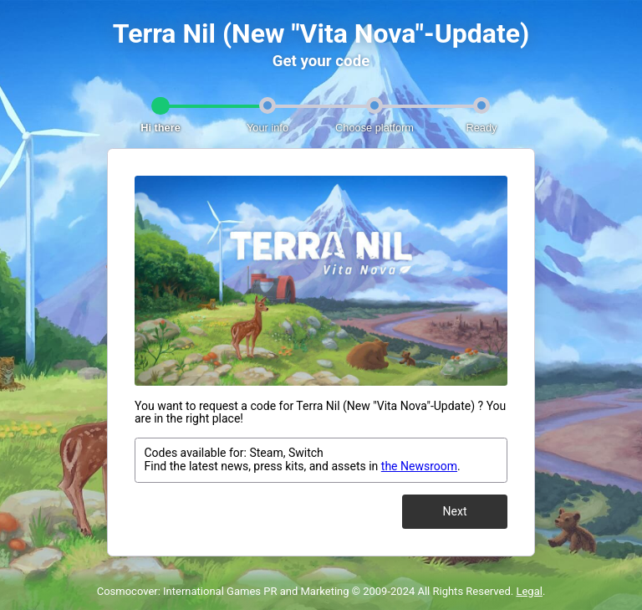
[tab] (160, 108)
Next (455, 511)
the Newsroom (419, 466)
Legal (529, 591)
